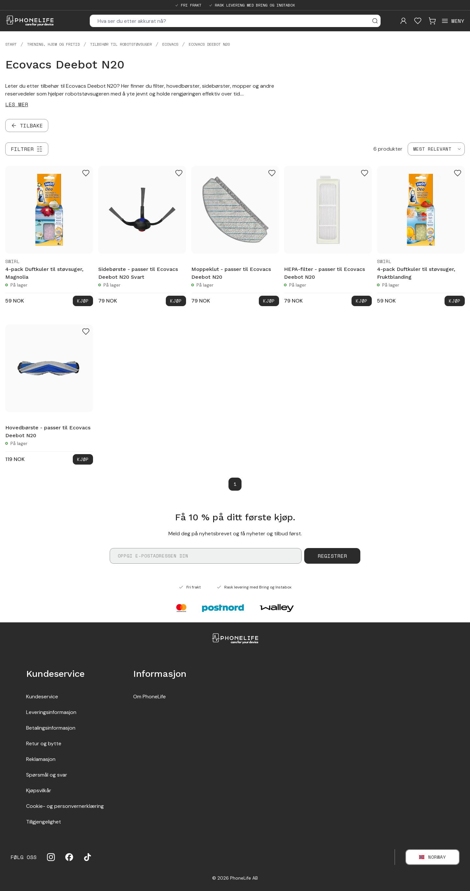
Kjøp (83, 300)
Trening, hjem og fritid (53, 44)
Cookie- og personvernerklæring (65, 806)
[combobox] (436, 149)
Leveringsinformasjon (51, 712)
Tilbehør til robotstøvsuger (121, 44)
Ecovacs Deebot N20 (209, 44)
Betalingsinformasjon (50, 727)
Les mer (16, 104)
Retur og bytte (43, 743)
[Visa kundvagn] (432, 21)
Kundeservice (42, 696)
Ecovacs (170, 44)
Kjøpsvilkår (38, 790)
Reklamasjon (40, 759)
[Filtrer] (26, 149)
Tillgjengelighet (43, 821)
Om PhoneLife (149, 696)
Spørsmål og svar (46, 774)
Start (11, 44)
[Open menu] (453, 21)
